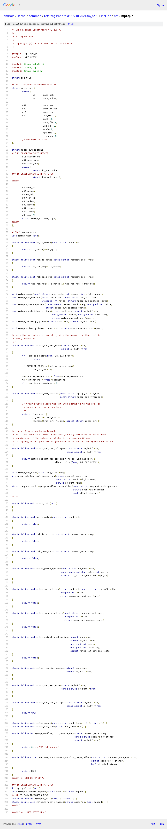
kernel (21, 16)
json (161, 823)
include (106, 16)
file (70, 24)
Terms (37, 823)
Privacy (28, 823)
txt (153, 823)
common (35, 16)
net (116, 16)
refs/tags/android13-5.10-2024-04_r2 (69, 16)
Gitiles (19, 823)
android (9, 16)
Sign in (160, 5)
